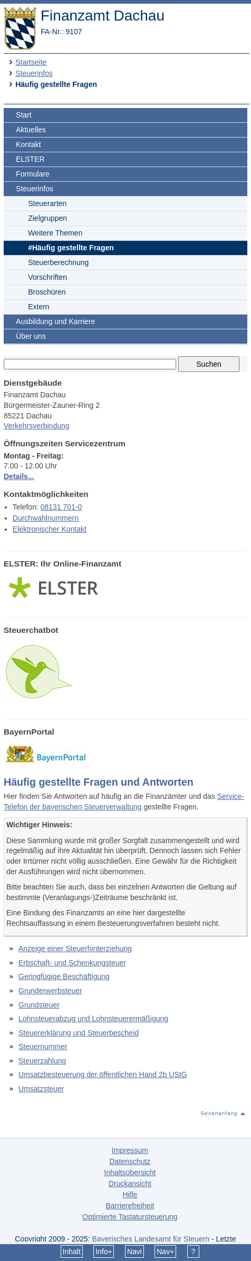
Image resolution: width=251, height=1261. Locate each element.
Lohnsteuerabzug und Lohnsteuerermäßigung (93, 1018)
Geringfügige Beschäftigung (64, 976)
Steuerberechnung (58, 262)
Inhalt (72, 1251)
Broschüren (47, 292)
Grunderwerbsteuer (50, 990)
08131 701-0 (61, 507)
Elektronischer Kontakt (49, 529)
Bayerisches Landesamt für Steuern (151, 1239)
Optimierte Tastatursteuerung (129, 1217)
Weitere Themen (55, 233)
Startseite (30, 62)
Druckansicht (130, 1183)
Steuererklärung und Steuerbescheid (78, 1033)
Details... (19, 476)
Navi (134, 1251)
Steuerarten (47, 203)
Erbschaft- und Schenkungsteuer (72, 963)
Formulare (33, 174)
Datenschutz (129, 1161)
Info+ (103, 1251)
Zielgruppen (47, 218)
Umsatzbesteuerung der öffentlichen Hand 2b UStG (102, 1074)
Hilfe (129, 1194)
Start (24, 115)
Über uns (31, 336)
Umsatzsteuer (41, 1088)
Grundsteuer (39, 1005)
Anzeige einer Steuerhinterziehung (75, 948)
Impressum (130, 1150)
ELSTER (30, 159)
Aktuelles (31, 129)
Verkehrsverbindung (37, 426)
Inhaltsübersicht (130, 1172)
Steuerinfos (34, 73)
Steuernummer (42, 1046)
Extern (38, 306)
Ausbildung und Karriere (55, 321)
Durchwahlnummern (46, 518)
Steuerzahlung (42, 1061)
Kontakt (28, 144)
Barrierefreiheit (129, 1205)
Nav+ (165, 1251)
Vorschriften (47, 277)
